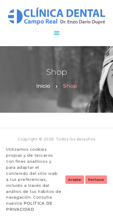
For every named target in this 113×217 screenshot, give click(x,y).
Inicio (43, 86)
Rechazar (96, 180)
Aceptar (74, 180)
